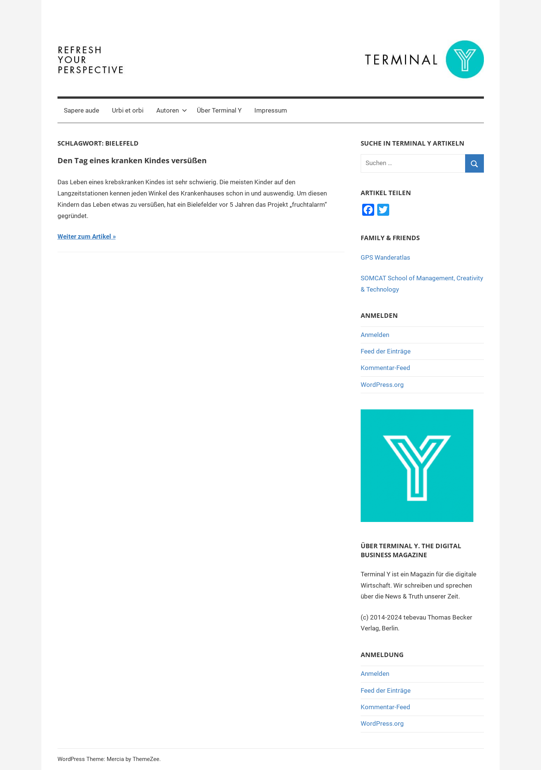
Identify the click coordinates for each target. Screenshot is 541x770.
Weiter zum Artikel (84, 236)
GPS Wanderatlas (385, 257)
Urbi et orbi (128, 110)
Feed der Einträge (386, 351)
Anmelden (375, 334)
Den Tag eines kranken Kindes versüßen (132, 160)
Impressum (270, 110)
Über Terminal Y (219, 110)
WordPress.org (382, 384)
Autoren (171, 110)
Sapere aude (81, 110)
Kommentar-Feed (385, 367)
